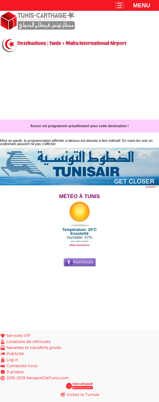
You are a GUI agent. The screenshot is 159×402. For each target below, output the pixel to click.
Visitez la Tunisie (82, 394)
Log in (12, 359)
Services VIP (18, 335)
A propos (15, 372)
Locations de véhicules (29, 341)
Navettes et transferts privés (34, 347)
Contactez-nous (22, 366)
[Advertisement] (79, 87)
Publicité (15, 353)
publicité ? (151, 186)
